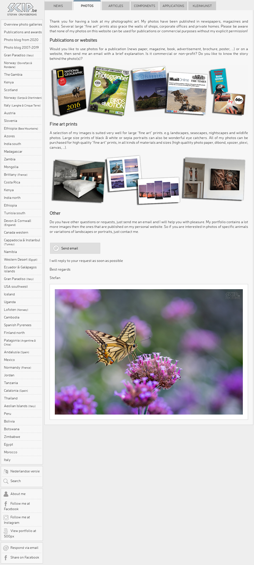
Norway (18, 65)
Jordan (9, 375)
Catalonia (16, 390)
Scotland (11, 90)
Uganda (10, 302)
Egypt (8, 444)
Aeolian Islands (20, 406)
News (58, 6)
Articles (115, 6)
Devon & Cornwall (17, 223)
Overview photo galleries (23, 24)
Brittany (16, 175)
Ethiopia (21, 128)
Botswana (11, 429)
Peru (7, 414)
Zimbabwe (12, 437)
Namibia (10, 252)
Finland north (14, 333)
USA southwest (16, 286)
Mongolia (11, 167)
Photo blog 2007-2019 (21, 47)
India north (12, 198)
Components (144, 6)
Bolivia (9, 421)
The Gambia (13, 74)
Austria (9, 113)
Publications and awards (23, 32)
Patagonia (20, 342)
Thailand (11, 398)
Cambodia (11, 317)
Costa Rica (12, 182)
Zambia (9, 159)
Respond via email (20, 548)
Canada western (16, 232)
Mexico (9, 360)
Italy (22, 105)
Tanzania (11, 383)
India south (12, 144)
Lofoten (16, 310)
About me (14, 494)
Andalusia (16, 352)
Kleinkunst (202, 6)
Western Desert (20, 259)
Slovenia (10, 121)
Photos (87, 6)
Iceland (9, 294)
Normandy (17, 367)
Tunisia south (14, 213)
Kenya (9, 82)
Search (12, 481)
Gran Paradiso (19, 55)
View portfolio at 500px (19, 533)
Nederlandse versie (21, 472)
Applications (173, 6)
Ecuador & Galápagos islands (20, 269)
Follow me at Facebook (16, 506)
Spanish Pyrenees (18, 325)
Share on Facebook (21, 558)
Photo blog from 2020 (21, 40)
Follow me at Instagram (16, 520)
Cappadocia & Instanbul (22, 242)
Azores (9, 136)
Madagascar (13, 151)
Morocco (10, 452)
